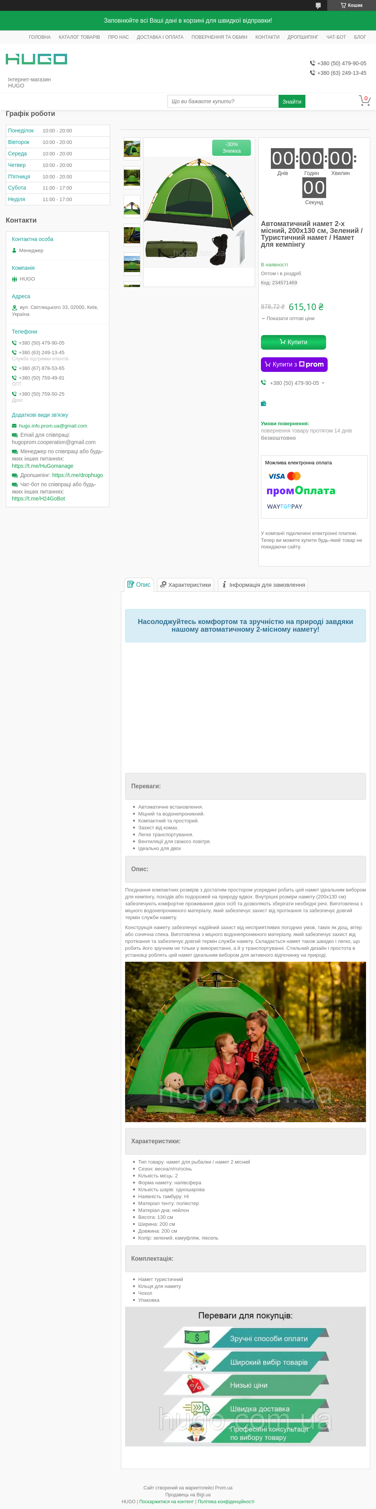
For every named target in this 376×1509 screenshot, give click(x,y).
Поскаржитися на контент (166, 1501)
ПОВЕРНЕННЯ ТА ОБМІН (219, 37)
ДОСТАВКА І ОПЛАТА (160, 37)
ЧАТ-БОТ (336, 37)
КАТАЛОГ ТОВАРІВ (79, 37)
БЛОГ (360, 37)
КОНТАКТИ (268, 37)
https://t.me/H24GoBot (38, 498)
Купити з (298, 364)
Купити (297, 342)
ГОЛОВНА (40, 37)
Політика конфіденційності (226, 1501)
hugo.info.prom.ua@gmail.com (53, 426)
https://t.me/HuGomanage (42, 466)
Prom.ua (224, 1488)
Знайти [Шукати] (291, 101)
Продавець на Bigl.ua (188, 1494)
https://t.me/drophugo (77, 475)
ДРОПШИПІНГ (303, 37)
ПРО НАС (118, 37)
